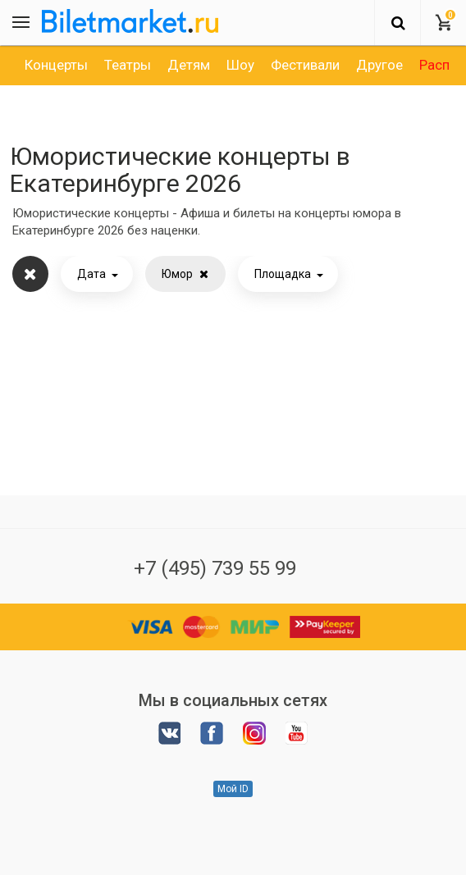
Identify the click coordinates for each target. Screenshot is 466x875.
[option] (56, 65)
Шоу (240, 65)
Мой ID (233, 789)
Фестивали (305, 65)
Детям (188, 65)
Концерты (56, 65)
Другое (379, 65)
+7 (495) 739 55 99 (215, 568)
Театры (127, 65)
